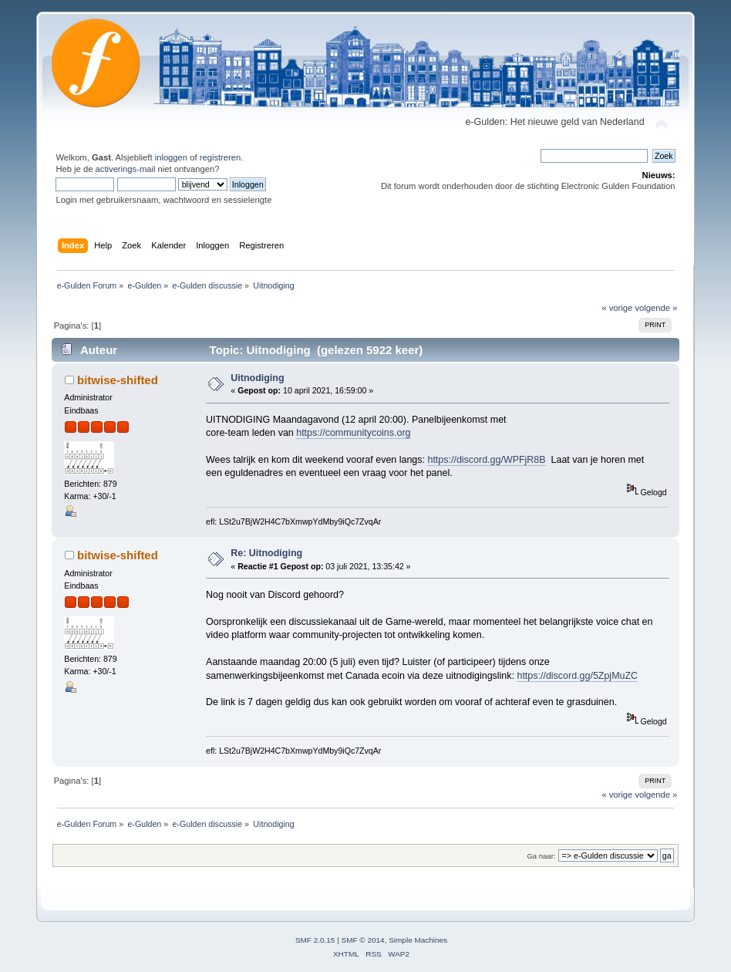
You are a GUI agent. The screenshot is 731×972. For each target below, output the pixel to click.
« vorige (616, 307)
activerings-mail (126, 169)
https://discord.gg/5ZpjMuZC (577, 675)
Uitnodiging (257, 378)
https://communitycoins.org (353, 432)
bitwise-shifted (117, 379)
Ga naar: (541, 856)
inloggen (171, 157)
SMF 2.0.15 (315, 940)
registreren (220, 157)
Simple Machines (418, 940)
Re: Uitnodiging (266, 553)
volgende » (656, 307)
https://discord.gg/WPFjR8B (486, 459)
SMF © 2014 (363, 940)
